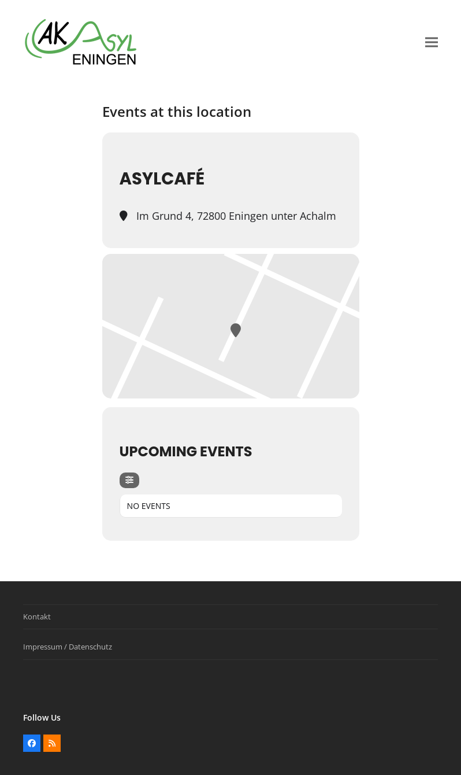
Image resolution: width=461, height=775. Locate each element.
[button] (431, 42)
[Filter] (129, 480)
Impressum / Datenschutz (67, 646)
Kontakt (37, 616)
